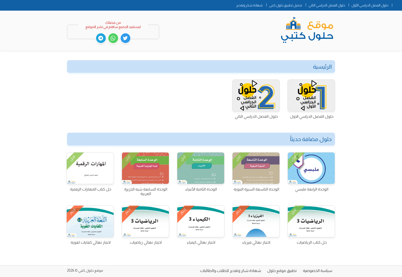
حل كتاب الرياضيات (312, 242)
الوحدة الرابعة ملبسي (311, 189)
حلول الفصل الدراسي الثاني (326, 5)
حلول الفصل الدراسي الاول (311, 116)
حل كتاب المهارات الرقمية (90, 189)
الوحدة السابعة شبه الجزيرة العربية (145, 191)
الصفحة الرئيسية (397, 4)
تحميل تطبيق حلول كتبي (285, 5)
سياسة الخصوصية (317, 270)
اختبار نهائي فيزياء (256, 242)
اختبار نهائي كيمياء (201, 242)
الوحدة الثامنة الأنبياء (201, 189)
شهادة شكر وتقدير (249, 5)
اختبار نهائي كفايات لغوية (91, 242)
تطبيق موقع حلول (282, 270)
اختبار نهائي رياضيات (146, 242)
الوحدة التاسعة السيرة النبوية (256, 189)
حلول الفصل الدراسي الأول (369, 5)
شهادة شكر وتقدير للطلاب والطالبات (230, 270)
